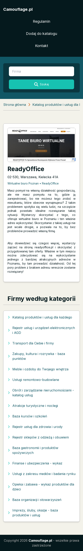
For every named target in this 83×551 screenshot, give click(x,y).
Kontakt (41, 46)
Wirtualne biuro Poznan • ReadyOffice (33, 183)
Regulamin (41, 21)
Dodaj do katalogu (41, 33)
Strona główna (14, 105)
